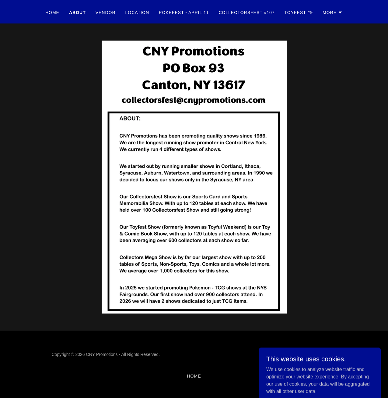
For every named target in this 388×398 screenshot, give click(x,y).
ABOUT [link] (77, 12)
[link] (317, 357)
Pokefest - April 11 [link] (184, 12)
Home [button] (194, 376)
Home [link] (52, 12)
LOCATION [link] (137, 12)
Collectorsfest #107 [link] (246, 12)
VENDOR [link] (106, 12)
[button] (333, 12)
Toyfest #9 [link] (299, 12)
